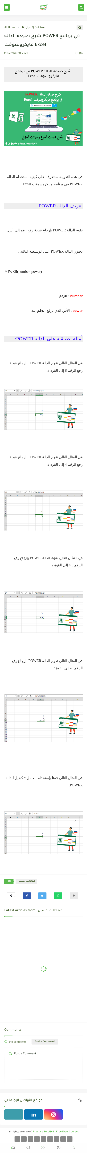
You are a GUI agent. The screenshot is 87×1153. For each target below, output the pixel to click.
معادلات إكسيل (33, 27)
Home (9, 27)
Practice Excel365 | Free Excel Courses (56, 1132)
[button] (27, 895)
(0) (79, 53)
